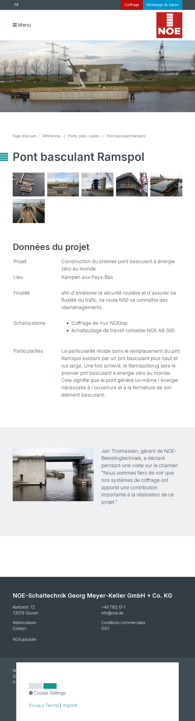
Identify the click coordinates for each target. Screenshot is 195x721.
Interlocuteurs (24, 622)
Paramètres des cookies (34, 682)
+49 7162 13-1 (113, 607)
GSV (105, 628)
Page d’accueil (24, 136)
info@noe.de (112, 613)
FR (16, 5)
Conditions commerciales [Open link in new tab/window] (123, 622)
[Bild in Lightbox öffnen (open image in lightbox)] (29, 184)
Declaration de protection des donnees (46, 676)
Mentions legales (50, 670)
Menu (24, 25)
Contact (19, 628)
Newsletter (22, 670)
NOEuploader (25, 639)
